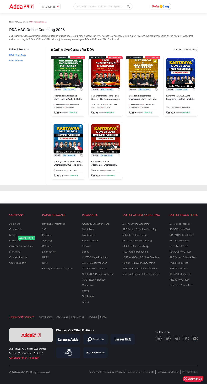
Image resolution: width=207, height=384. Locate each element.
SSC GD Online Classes (135, 234)
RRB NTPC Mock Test (181, 234)
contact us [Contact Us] (15, 229)
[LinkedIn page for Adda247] (159, 338)
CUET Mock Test (178, 262)
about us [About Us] (14, 223)
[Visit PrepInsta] (95, 339)
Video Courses (90, 240)
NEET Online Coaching (135, 251)
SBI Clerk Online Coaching (137, 240)
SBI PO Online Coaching (135, 223)
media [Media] (12, 234)
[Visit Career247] (122, 339)
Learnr (85, 301)
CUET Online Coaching (135, 246)
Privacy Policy (190, 371)
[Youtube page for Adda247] (195, 338)
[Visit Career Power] (95, 352)
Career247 (88, 285)
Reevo (85, 290)
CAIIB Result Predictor (94, 268)
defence (46, 246)
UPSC (45, 257)
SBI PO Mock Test (179, 240)
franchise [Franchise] (14, 251)
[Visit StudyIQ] (68, 352)
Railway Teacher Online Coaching (140, 273)
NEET (45, 262)
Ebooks (86, 246)
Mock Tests (88, 229)
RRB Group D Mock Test (182, 257)
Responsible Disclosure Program (107, 371)
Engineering (77, 316)
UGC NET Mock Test (180, 285)
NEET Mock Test (178, 268)
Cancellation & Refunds (141, 371)
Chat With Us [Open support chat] (193, 379)
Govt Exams (45, 316)
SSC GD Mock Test (179, 229)
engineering (48, 251)
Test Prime (88, 296)
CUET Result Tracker (93, 279)
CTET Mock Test (178, 246)
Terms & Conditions (168, 371)
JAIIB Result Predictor (94, 262)
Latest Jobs (62, 316)
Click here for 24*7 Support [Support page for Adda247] (24, 357)
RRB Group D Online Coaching (139, 229)
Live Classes (88, 234)
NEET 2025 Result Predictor (97, 273)
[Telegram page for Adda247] (177, 338)
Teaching (92, 316)
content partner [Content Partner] (18, 257)
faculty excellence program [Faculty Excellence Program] (57, 268)
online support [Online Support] (17, 262)
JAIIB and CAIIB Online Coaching (141, 257)
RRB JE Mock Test (179, 279)
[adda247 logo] (31, 335)
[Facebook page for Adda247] (186, 338)
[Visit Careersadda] (68, 339)
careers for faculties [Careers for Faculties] (21, 246)
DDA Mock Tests (17, 55)
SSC (44, 229)
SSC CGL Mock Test (180, 251)
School (103, 316)
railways (47, 234)
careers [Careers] (13, 240)
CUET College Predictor (95, 257)
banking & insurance (53, 223)
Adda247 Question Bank (95, 223)
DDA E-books (16, 60)
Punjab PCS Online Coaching (138, 262)
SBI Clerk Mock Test (180, 223)
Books (85, 251)
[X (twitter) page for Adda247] (168, 338)
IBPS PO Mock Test (180, 273)
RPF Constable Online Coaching (140, 268)
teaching (47, 240)
